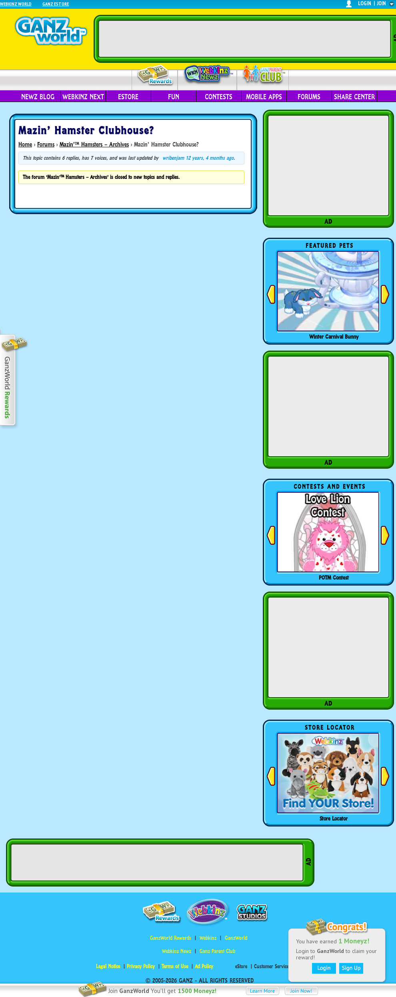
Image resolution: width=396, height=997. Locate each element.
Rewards (155, 75)
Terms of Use (175, 966)
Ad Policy (204, 966)
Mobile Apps (264, 97)
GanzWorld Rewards (170, 938)
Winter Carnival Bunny (333, 336)
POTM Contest (334, 577)
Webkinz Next (83, 97)
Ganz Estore (55, 4)
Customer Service (271, 966)
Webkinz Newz (207, 75)
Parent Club (263, 75)
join (381, 3)
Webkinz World (16, 4)
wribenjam (173, 158)
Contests (218, 97)
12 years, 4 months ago (210, 158)
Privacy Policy (141, 966)
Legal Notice (108, 966)
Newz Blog (37, 97)
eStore (128, 97)
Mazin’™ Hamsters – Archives (94, 144)
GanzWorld (236, 938)
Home (25, 144)
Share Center (354, 97)
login (364, 3)
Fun (173, 97)
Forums (309, 97)
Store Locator (334, 818)
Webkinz (208, 938)
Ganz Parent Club (217, 951)
